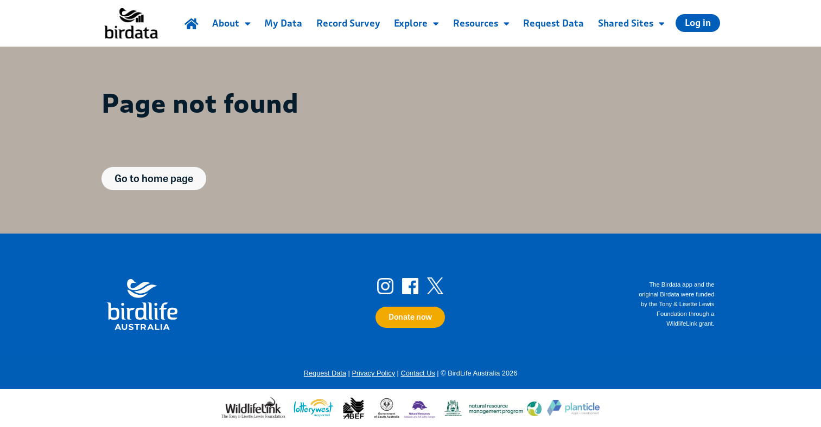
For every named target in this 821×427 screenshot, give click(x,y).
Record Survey (348, 23)
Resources (481, 24)
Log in (698, 23)
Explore (416, 24)
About (231, 24)
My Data (283, 23)
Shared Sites (631, 24)
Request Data (553, 23)
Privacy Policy (373, 373)
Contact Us (417, 373)
